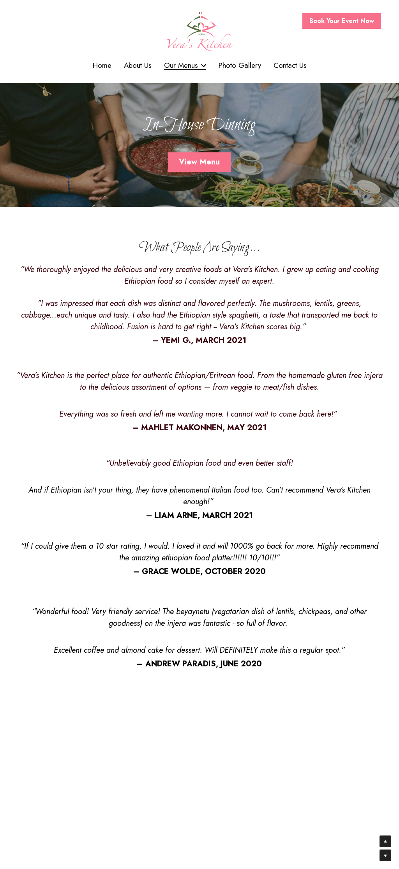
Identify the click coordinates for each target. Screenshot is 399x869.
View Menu (199, 162)
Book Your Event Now (341, 20)
